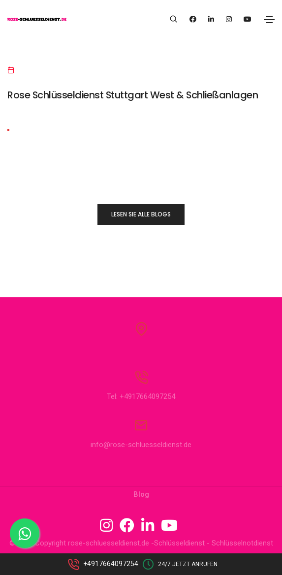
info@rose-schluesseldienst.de (141, 444)
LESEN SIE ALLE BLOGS (141, 214)
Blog (141, 494)
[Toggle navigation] (269, 19)
